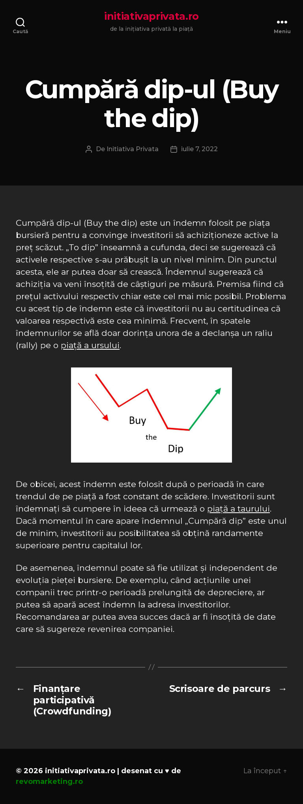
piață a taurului (238, 509)
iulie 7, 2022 (199, 149)
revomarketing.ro (49, 781)
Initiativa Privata (133, 149)
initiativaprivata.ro (151, 16)
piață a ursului (90, 345)
